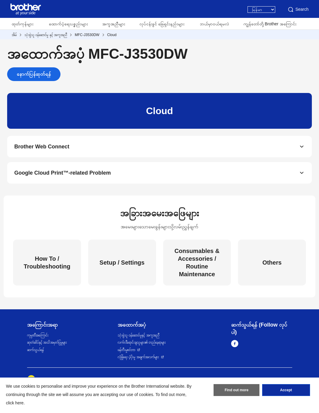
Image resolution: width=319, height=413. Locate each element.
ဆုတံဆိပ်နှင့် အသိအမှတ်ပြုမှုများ (47, 342)
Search (298, 9)
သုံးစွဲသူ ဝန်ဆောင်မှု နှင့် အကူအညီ (45, 35)
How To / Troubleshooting (47, 262)
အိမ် (14, 35)
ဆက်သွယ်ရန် (35, 350)
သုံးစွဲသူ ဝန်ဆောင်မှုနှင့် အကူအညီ (138, 335)
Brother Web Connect (41, 147)
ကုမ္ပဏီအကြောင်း (38, 335)
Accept (286, 390)
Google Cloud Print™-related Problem (62, 173)
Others (271, 262)
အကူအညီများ (113, 23)
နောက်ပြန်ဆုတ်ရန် (34, 74)
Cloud (111, 35)
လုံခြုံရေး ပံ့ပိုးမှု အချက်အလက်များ (138, 357)
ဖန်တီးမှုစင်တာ (126, 350)
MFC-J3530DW (87, 35)
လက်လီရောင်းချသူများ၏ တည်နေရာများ (142, 342)
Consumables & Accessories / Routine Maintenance (197, 262)
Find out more (236, 390)
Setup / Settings (121, 262)
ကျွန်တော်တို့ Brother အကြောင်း (269, 23)
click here (15, 402)
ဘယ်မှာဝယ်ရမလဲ (214, 23)
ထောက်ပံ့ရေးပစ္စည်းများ (68, 23)
